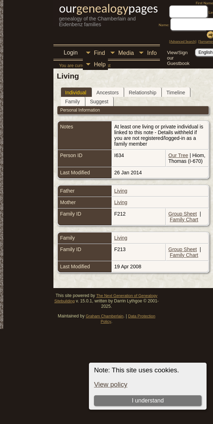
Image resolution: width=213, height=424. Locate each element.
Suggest (99, 101)
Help (100, 64)
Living (121, 191)
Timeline (175, 92)
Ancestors (107, 92)
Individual (75, 92)
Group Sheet (183, 214)
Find (99, 53)
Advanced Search (182, 41)
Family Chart (184, 219)
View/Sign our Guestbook (178, 53)
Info (152, 53)
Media (126, 53)
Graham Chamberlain (104, 316)
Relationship (142, 92)
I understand (148, 400)
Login (71, 53)
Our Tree (178, 155)
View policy (110, 384)
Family (72, 101)
